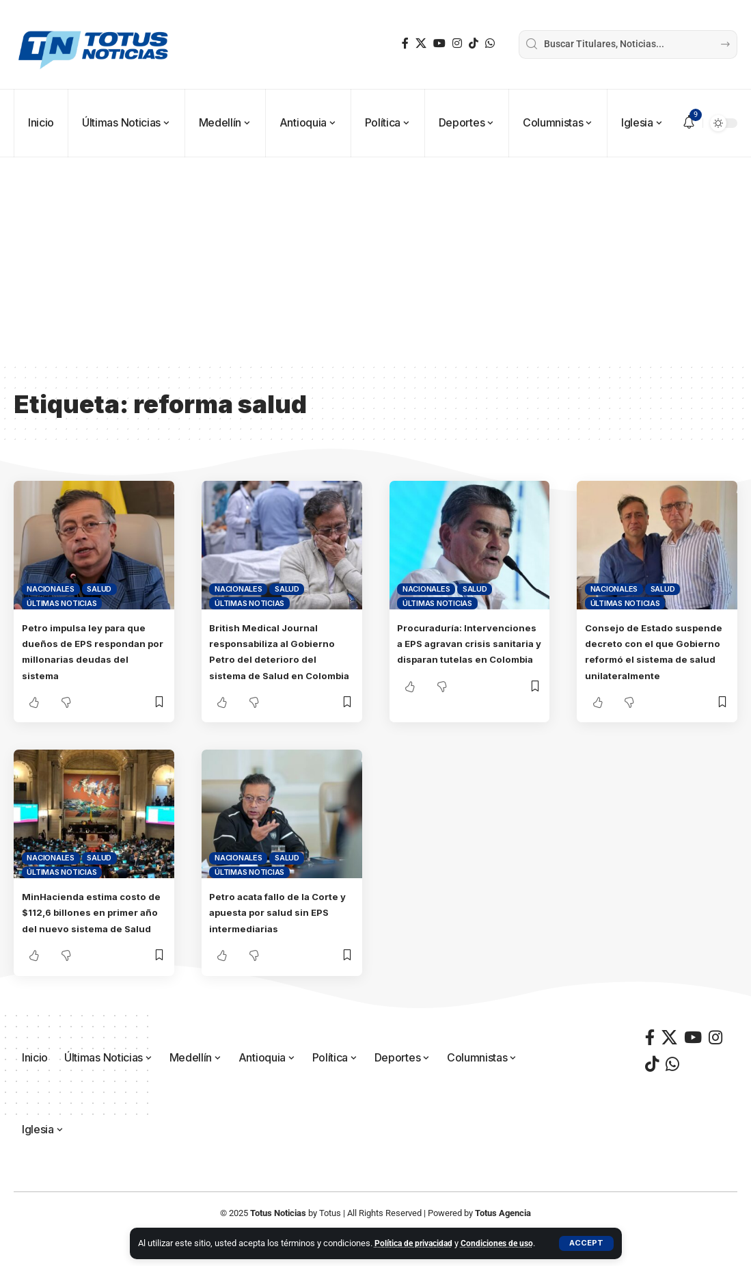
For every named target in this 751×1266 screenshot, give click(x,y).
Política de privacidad (416, 1229)
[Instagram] (457, 43)
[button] (586, 1235)
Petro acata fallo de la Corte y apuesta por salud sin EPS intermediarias (280, 927)
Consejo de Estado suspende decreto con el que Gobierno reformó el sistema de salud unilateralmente (652, 659)
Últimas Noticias (61, 603)
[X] (421, 43)
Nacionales (50, 589)
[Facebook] (405, 43)
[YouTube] (439, 43)
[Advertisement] (375, 260)
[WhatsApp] (490, 43)
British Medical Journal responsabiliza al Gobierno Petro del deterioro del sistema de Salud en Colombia (281, 659)
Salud (99, 589)
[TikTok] (473, 43)
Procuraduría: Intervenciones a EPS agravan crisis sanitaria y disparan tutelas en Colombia (466, 659)
